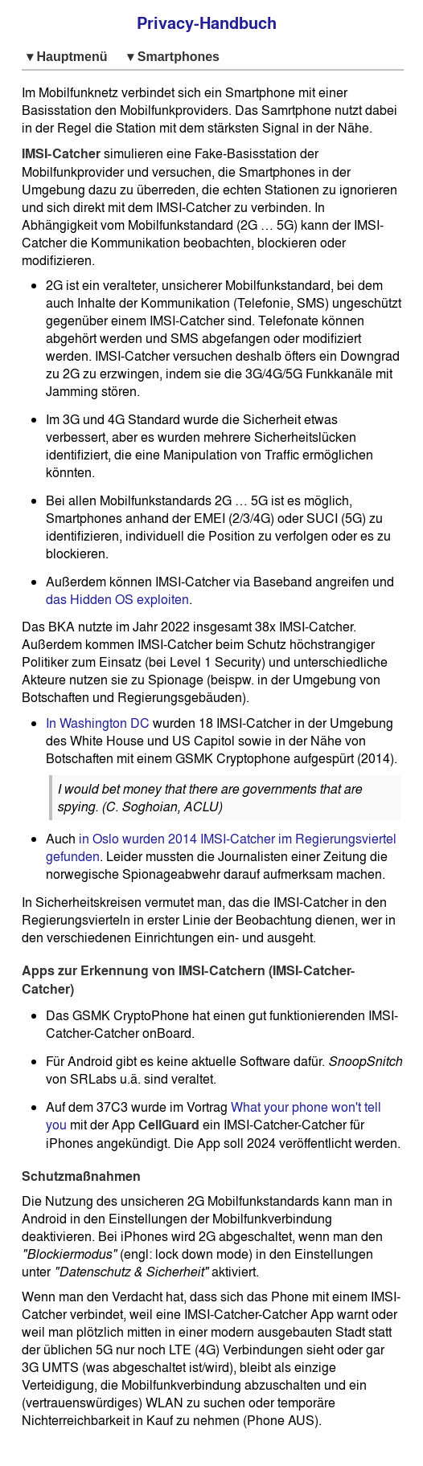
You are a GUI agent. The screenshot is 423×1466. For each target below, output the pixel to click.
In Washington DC (98, 723)
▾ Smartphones (173, 56)
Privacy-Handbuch (207, 23)
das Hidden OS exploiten (117, 599)
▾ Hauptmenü (70, 56)
